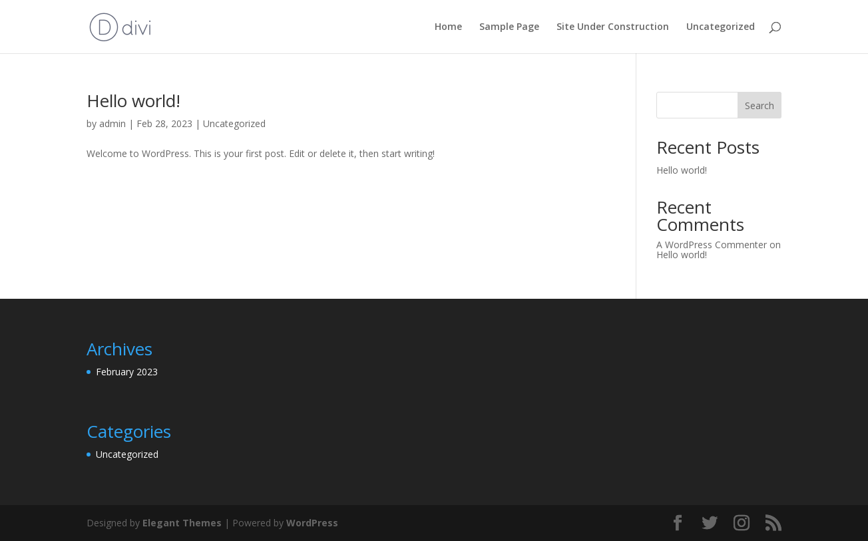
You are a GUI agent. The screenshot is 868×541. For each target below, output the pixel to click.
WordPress (312, 522)
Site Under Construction (612, 27)
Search (759, 105)
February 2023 (127, 371)
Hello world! (133, 100)
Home (448, 27)
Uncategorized (720, 27)
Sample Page (509, 27)
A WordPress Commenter (711, 244)
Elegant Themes (182, 522)
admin (112, 123)
